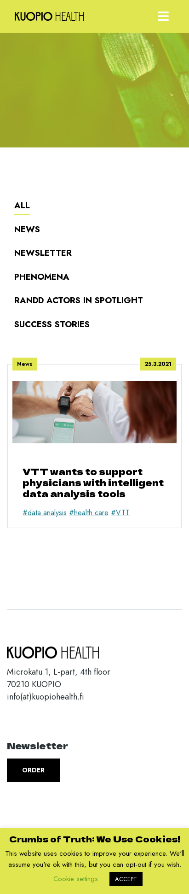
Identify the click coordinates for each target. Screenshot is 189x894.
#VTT (120, 512)
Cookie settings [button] (75, 879)
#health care (89, 512)
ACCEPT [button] (126, 879)
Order (33, 770)
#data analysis (45, 512)
